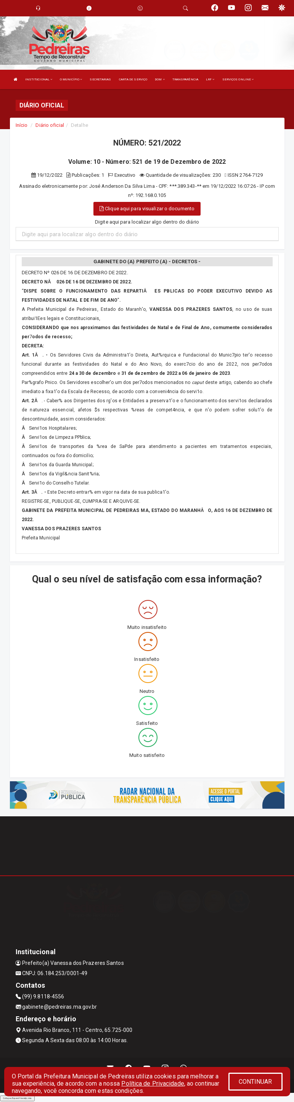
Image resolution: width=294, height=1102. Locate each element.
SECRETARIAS (100, 79)
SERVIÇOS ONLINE (238, 79)
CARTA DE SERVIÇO (133, 79)
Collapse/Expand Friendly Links (17, 1098)
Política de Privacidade (152, 1083)
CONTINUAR (255, 1081)
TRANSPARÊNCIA (185, 79)
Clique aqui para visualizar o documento (147, 208)
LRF (210, 79)
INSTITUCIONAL (39, 79)
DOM (160, 79)
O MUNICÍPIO (71, 79)
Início (22, 125)
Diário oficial (49, 125)
